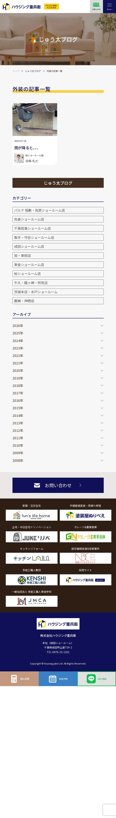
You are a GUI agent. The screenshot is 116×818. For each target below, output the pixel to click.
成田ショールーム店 (29, 246)
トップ (15, 70)
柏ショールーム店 (27, 273)
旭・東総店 (22, 255)
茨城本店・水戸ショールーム (36, 291)
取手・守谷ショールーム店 (34, 237)
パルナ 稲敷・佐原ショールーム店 (39, 210)
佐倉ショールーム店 (29, 219)
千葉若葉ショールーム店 (32, 228)
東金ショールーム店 (29, 264)
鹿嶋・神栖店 (24, 300)
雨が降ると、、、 (27, 147)
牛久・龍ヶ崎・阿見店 (31, 282)
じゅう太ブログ (33, 70)
